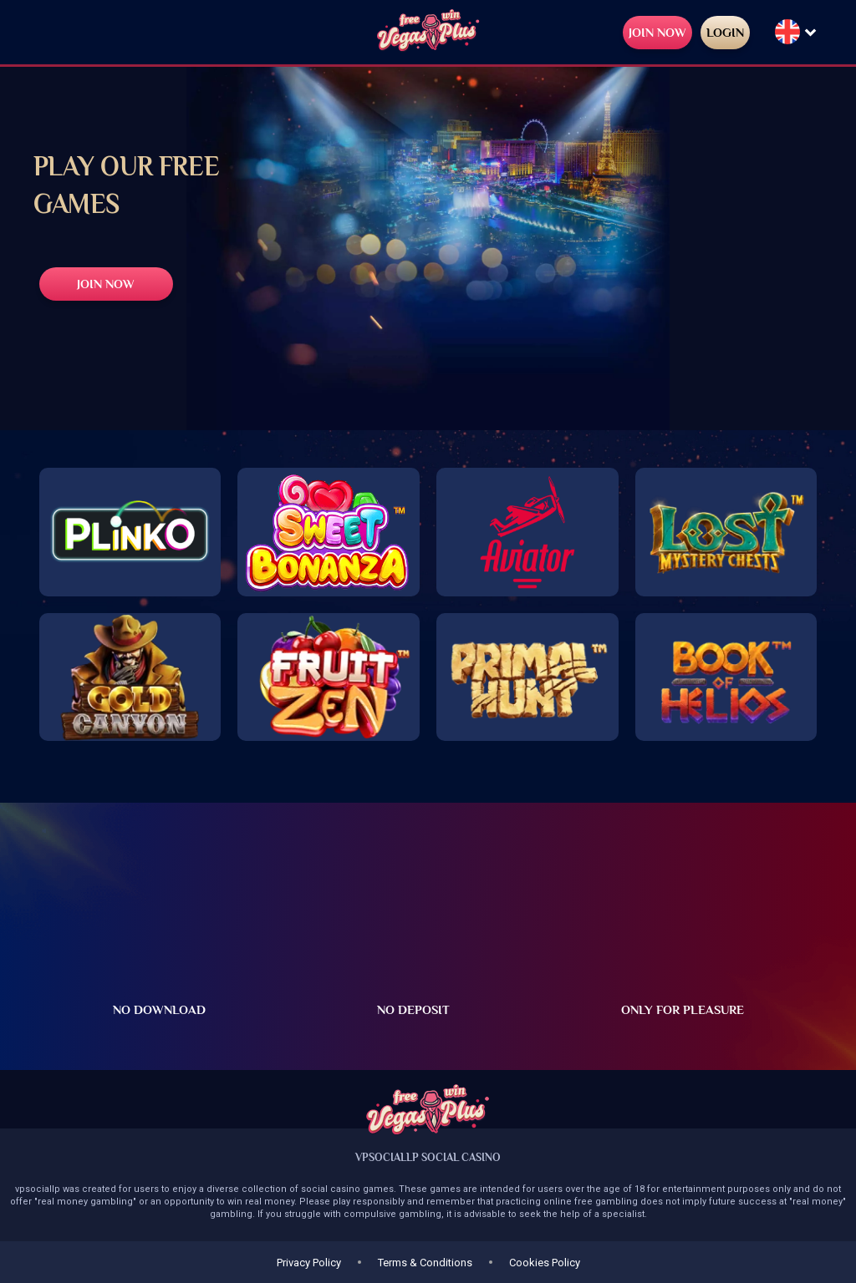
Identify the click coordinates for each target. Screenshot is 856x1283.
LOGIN (725, 32)
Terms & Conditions (425, 1262)
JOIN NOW (657, 32)
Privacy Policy (309, 1262)
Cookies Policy (544, 1262)
